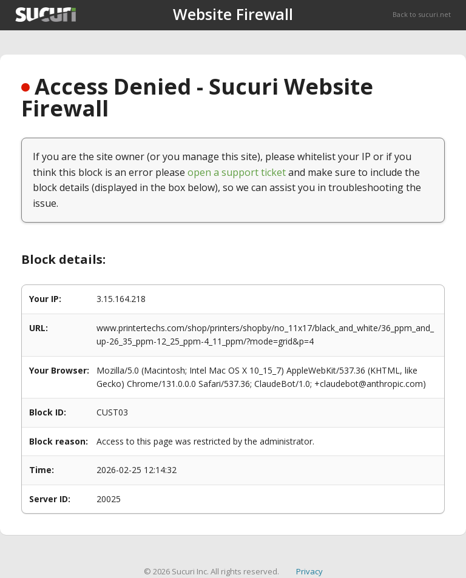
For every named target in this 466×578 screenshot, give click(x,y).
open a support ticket (236, 172)
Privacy (309, 571)
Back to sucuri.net (422, 14)
